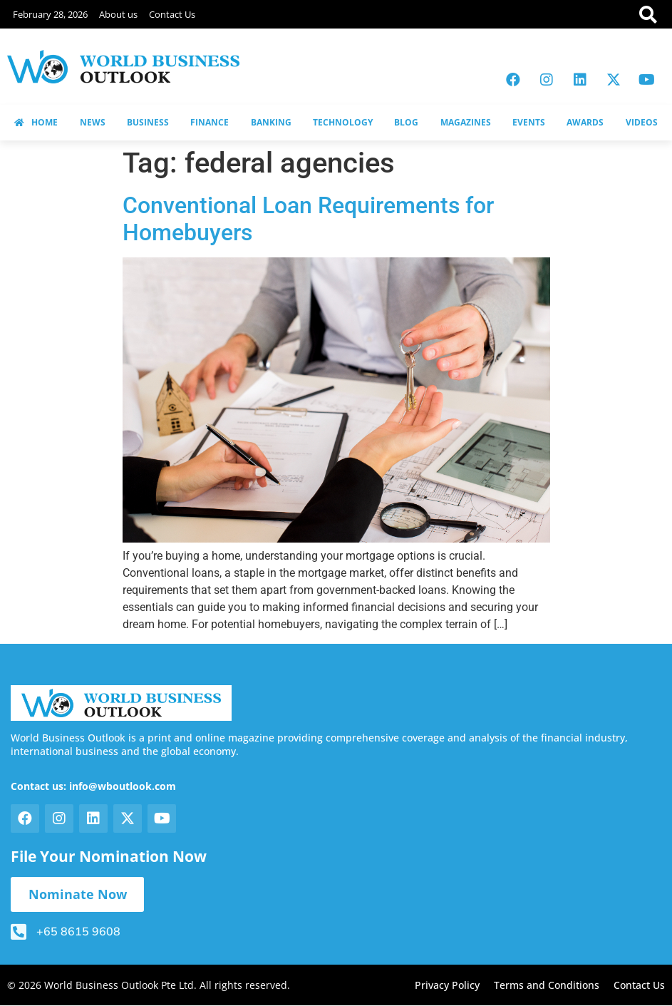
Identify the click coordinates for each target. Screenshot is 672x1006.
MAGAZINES (465, 122)
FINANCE (209, 122)
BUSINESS (148, 122)
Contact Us (172, 14)
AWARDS (585, 122)
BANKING (271, 122)
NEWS (92, 122)
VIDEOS (642, 122)
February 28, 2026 (50, 14)
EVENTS (528, 122)
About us (118, 14)
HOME (36, 122)
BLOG (406, 122)
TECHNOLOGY (343, 122)
